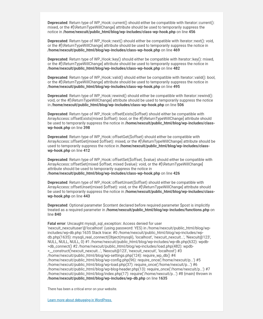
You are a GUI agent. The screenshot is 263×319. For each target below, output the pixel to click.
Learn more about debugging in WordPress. (80, 300)
